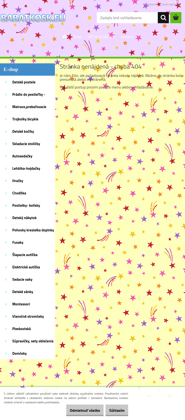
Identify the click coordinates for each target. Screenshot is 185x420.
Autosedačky (22, 156)
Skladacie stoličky (26, 144)
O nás (77, 36)
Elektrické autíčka (26, 267)
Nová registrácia (171, 4)
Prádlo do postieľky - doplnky (28, 96)
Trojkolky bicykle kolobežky (25, 120)
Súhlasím (114, 410)
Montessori (21, 304)
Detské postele (23, 82)
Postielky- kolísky (26, 205)
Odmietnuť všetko (77, 410)
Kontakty (127, 36)
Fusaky (17, 242)
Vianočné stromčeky (28, 316)
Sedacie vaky (22, 279)
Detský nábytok (24, 218)
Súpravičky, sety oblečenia (32, 341)
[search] (163, 17)
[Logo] (33, 18)
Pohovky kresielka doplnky (33, 230)
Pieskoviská (21, 329)
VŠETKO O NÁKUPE (101, 36)
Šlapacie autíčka (25, 255)
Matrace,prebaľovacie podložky (29, 108)
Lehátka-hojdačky (26, 168)
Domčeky (19, 353)
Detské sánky (22, 292)
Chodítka (19, 193)
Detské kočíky (23, 131)
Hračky (17, 181)
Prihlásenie (150, 4)
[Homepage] (65, 36)
